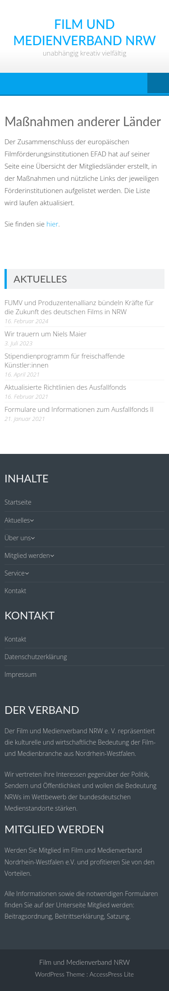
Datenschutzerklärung (36, 656)
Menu (158, 83)
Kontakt (15, 590)
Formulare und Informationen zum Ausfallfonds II (79, 409)
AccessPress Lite (112, 974)
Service (15, 573)
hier (52, 223)
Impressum (21, 674)
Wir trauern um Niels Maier (46, 333)
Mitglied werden (27, 555)
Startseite (18, 502)
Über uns (18, 537)
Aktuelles (17, 520)
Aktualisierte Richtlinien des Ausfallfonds (65, 387)
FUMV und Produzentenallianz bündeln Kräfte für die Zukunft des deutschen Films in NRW (79, 307)
